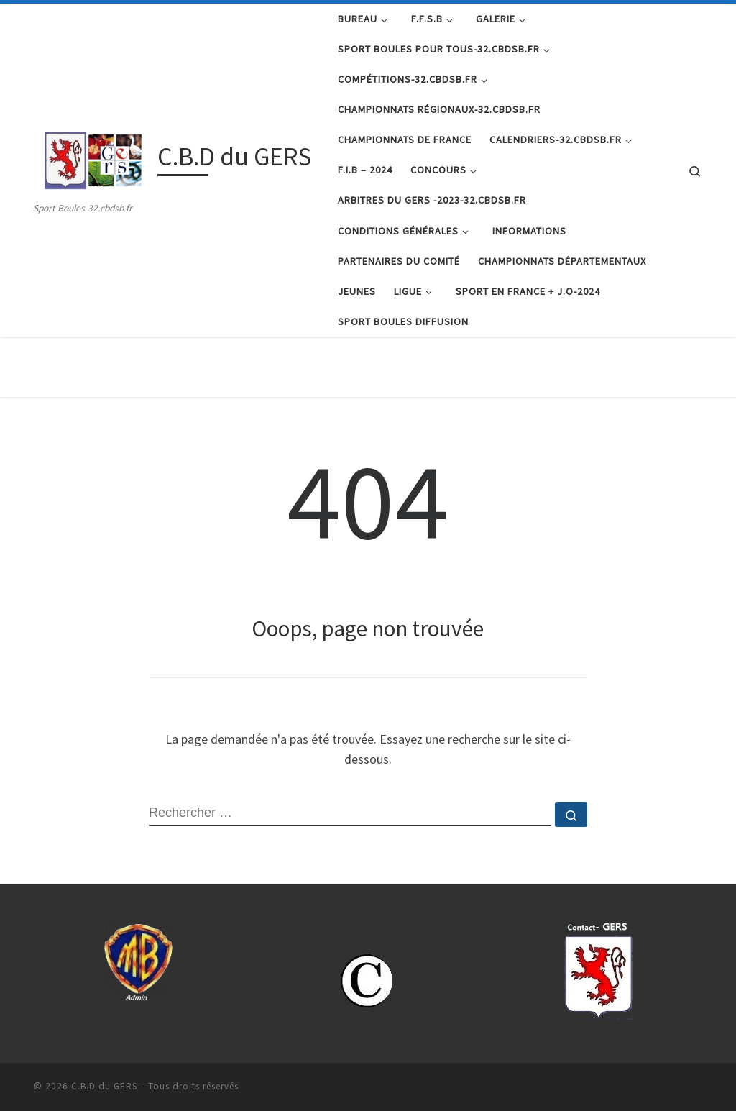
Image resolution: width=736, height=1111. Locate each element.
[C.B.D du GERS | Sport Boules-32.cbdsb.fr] (93, 159)
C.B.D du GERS (104, 1086)
